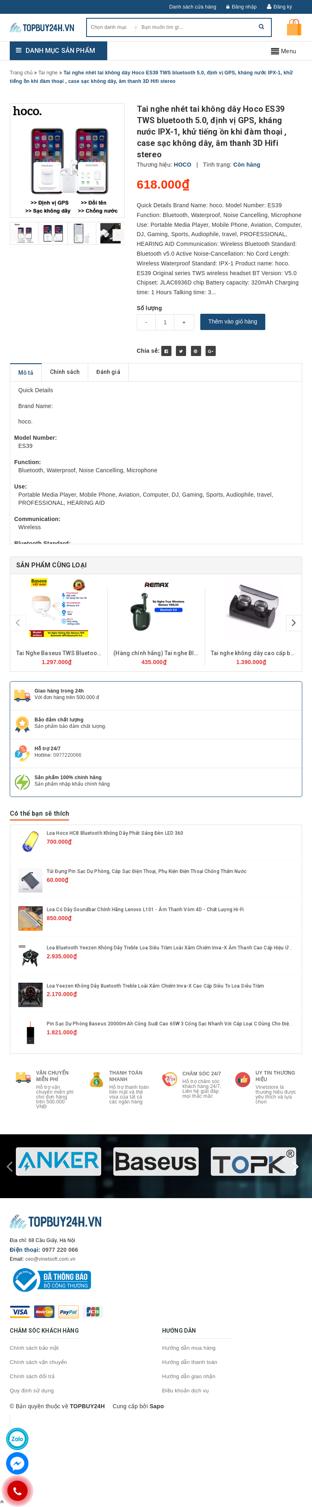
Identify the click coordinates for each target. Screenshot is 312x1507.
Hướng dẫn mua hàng (189, 1348)
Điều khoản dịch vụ (185, 1391)
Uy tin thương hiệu (275, 1076)
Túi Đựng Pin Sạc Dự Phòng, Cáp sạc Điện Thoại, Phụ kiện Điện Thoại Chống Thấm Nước (147, 871)
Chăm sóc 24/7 (201, 1074)
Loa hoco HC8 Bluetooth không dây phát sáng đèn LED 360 (115, 833)
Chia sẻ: (148, 350)
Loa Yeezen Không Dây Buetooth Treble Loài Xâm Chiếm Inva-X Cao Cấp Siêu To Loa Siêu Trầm (155, 986)
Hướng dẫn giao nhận (188, 1376)
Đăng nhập (241, 7)
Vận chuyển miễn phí (52, 1076)
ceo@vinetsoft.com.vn (50, 1259)
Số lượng (149, 308)
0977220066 (67, 755)
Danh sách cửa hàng (193, 7)
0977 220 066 (60, 1249)
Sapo (157, 1406)
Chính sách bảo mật (34, 1348)
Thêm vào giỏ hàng (232, 321)
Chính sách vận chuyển (38, 1362)
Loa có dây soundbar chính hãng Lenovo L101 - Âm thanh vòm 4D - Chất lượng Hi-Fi (145, 909)
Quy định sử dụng (32, 1391)
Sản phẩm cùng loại (51, 565)
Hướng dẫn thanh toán (189, 1362)
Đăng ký (282, 7)
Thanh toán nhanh (126, 1076)
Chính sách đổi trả (32, 1376)
